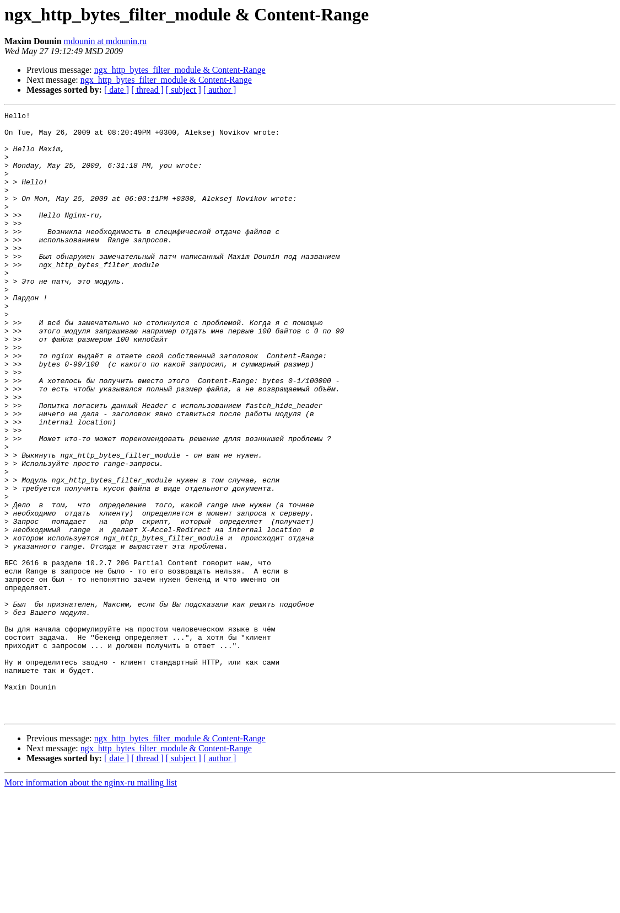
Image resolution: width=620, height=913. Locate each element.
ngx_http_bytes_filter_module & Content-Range (180, 70)
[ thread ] (147, 89)
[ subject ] (183, 89)
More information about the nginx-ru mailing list (90, 903)
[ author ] (219, 89)
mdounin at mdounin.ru (105, 41)
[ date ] (116, 89)
